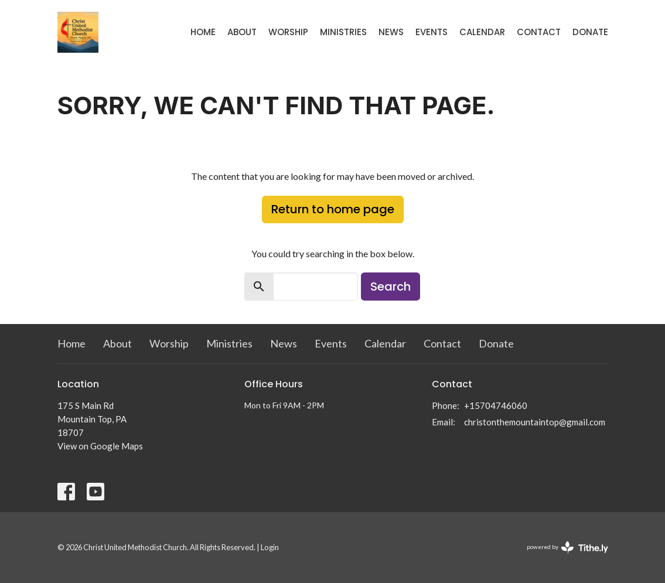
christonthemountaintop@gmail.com (534, 422)
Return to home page (332, 209)
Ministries (343, 32)
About (242, 32)
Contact (539, 32)
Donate (590, 32)
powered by (567, 547)
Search (390, 286)
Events (431, 32)
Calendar (482, 32)
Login (270, 547)
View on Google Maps (100, 446)
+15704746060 (495, 405)
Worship (288, 32)
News (391, 32)
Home (203, 32)
